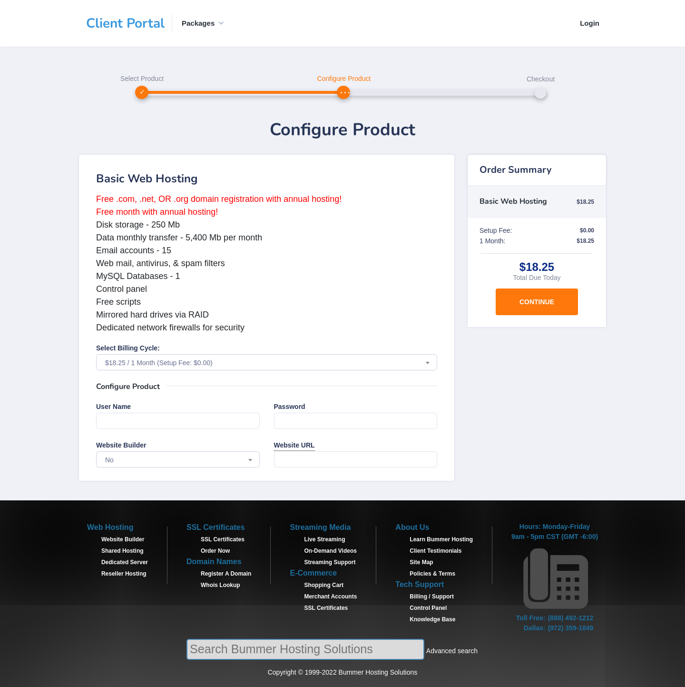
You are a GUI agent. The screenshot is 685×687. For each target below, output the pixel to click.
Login (589, 23)
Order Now (215, 551)
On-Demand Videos (330, 551)
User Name (113, 406)
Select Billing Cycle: (128, 348)
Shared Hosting (122, 551)
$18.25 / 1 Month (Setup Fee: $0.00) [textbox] (159, 363)
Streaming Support (329, 562)
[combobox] (266, 362)
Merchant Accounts (330, 596)
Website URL (294, 445)
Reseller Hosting (124, 573)
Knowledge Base (432, 619)
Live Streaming (324, 539)
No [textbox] (109, 460)
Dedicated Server (124, 562)
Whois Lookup (220, 585)
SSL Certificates (223, 539)
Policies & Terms (432, 573)
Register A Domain (226, 573)
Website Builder (121, 445)
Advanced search (452, 651)
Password (289, 406)
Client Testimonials (435, 551)
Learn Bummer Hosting (441, 539)
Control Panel (428, 608)
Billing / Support (432, 596)
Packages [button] (198, 23)
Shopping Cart (323, 585)
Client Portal (125, 23)
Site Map (421, 562)
